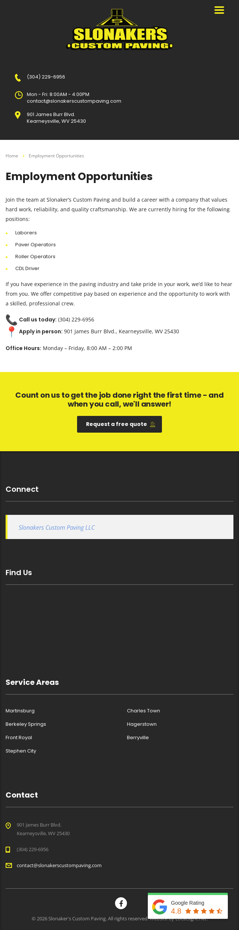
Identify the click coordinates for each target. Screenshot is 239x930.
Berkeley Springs (26, 724)
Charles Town (143, 711)
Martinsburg (20, 711)
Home (12, 156)
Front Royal (19, 738)
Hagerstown (142, 724)
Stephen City (21, 751)
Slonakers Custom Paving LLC (57, 527)
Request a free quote (120, 424)
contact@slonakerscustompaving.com (59, 865)
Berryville (138, 738)
